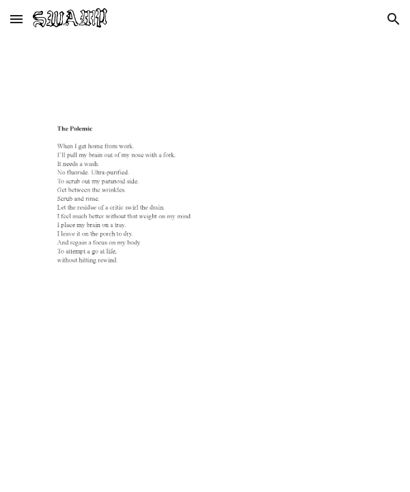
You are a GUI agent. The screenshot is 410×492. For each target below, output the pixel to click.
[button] (16, 19)
